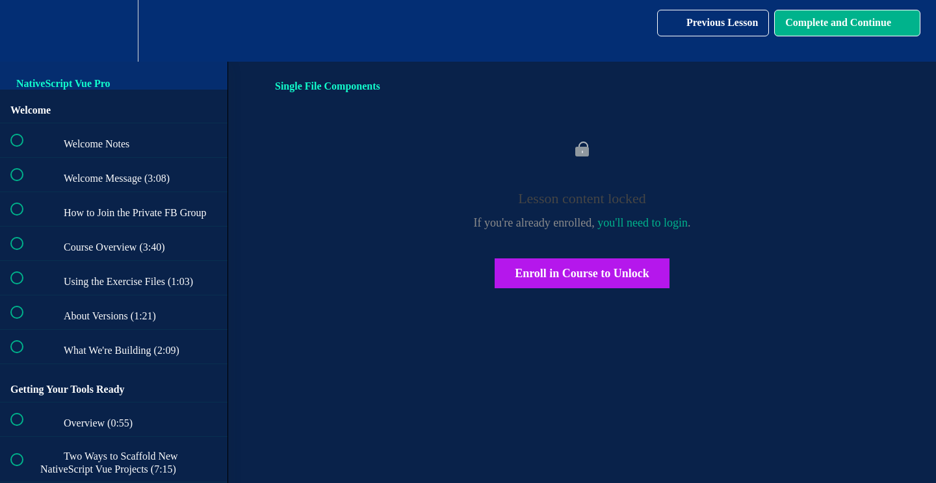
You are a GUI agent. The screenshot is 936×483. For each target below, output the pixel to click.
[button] (24, 31)
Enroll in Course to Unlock (582, 273)
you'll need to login (642, 222)
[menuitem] (114, 31)
